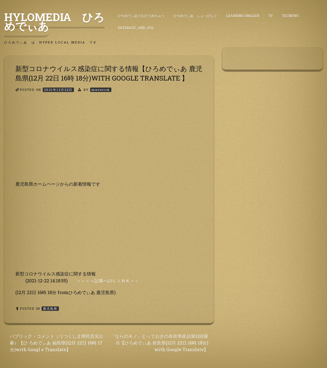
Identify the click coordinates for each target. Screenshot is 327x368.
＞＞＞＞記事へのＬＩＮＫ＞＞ (107, 281)
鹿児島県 (50, 308)
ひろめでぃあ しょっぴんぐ (195, 15)
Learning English (242, 15)
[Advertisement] (109, 141)
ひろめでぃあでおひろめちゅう (141, 15)
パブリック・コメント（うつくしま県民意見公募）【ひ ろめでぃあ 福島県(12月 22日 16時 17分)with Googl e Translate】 (57, 342)
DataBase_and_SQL (136, 27)
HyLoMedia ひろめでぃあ (54, 21)
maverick (101, 90)
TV (270, 15)
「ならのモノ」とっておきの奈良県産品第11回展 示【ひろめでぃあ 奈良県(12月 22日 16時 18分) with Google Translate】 (159, 342)
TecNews (290, 15)
